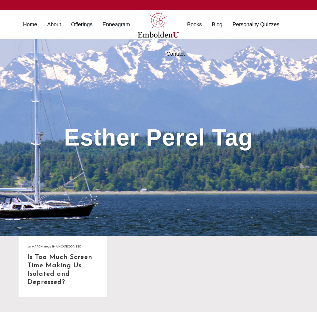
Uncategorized (68, 246)
